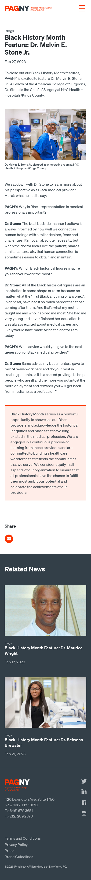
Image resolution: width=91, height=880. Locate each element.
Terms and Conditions (23, 838)
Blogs (9, 30)
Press (9, 850)
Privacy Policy (16, 844)
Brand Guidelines (19, 856)
